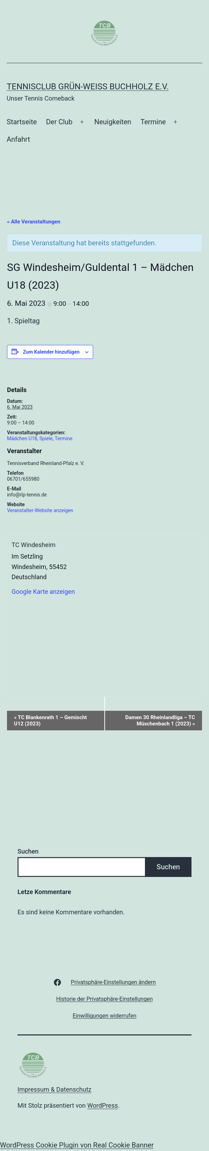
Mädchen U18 (22, 438)
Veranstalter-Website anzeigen (40, 510)
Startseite (22, 122)
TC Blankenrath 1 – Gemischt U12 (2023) (50, 720)
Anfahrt (18, 139)
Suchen (28, 851)
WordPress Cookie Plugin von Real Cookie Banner (77, 1145)
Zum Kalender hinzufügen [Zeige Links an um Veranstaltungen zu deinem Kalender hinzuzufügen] (51, 352)
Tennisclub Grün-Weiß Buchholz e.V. (88, 86)
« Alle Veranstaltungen (33, 222)
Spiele (46, 438)
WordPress (102, 1105)
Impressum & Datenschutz (54, 1089)
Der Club (59, 122)
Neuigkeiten (112, 122)
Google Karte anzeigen (43, 591)
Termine (153, 122)
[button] (113, 982)
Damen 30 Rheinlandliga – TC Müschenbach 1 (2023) (160, 720)
